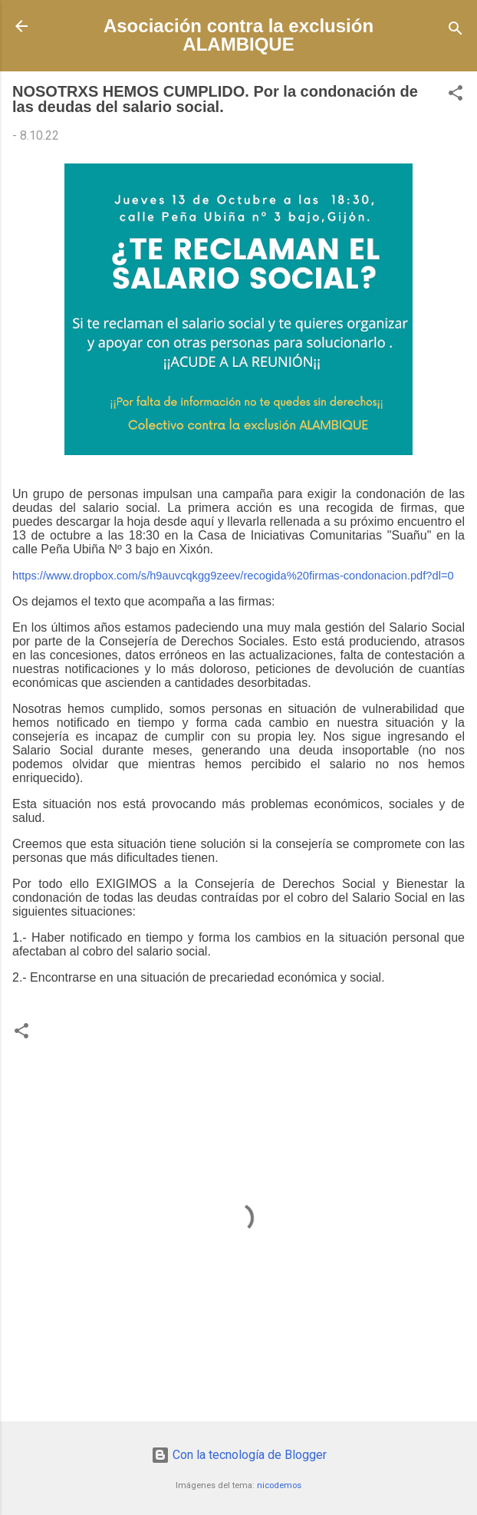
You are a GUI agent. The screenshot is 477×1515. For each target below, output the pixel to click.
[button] (455, 95)
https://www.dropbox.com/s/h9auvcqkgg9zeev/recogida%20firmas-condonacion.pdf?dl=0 (233, 575)
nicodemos (279, 1485)
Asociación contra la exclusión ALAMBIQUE (238, 34)
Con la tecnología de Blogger (239, 1454)
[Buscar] (455, 31)
